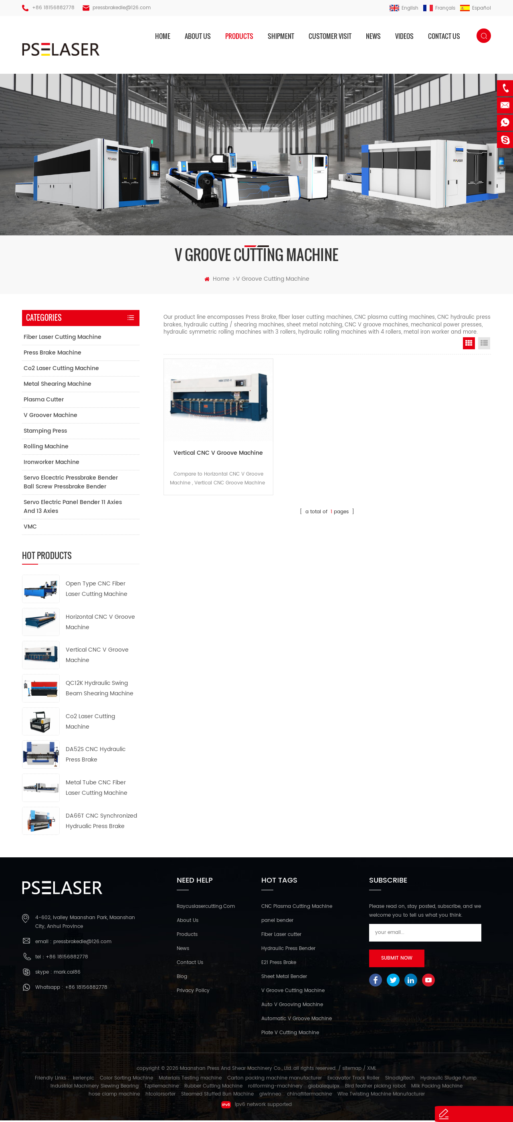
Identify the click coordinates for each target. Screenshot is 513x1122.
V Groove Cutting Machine (293, 992)
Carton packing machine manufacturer (274, 1079)
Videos (404, 36)
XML (371, 1070)
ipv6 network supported (256, 1106)
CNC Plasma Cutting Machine (296, 908)
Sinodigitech (400, 1079)
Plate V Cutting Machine (290, 1034)
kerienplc (83, 1079)
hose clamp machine (114, 1095)
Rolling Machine (46, 447)
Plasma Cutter (44, 400)
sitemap (352, 1070)
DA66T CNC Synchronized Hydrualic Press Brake (101, 822)
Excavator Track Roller (353, 1079)
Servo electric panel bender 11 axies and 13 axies (73, 508)
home (162, 36)
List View (484, 344)
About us (198, 36)
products (239, 36)
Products (187, 936)
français (439, 8)
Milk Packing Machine (437, 1087)
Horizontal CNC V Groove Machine (100, 623)
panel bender (277, 922)
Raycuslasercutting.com (206, 908)
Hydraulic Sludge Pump (448, 1079)
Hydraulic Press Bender (288, 950)
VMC (30, 528)
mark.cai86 (67, 974)
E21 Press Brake (278, 964)
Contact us (444, 36)
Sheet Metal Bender (284, 978)
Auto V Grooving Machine (292, 1006)
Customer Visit (330, 36)
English (404, 8)
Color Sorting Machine (126, 1079)
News (373, 36)
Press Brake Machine (52, 353)
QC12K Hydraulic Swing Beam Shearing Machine (99, 689)
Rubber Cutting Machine (213, 1087)
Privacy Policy (193, 992)
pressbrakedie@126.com (122, 8)
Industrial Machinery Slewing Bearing (94, 1087)
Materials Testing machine (190, 1079)
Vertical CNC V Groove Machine (215, 450)
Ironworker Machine (51, 463)
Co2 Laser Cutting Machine (61, 369)
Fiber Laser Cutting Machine (62, 338)
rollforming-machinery (275, 1087)
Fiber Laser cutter (281, 936)
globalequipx (323, 1087)
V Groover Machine (50, 416)
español (475, 8)
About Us (187, 922)
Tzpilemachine (161, 1087)
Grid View (469, 344)
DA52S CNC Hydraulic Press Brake (95, 756)
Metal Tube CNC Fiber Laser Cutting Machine (96, 789)
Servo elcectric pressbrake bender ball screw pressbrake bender (71, 483)
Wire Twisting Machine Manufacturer (381, 1095)
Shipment (281, 36)
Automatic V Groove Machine (296, 1020)
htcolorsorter (160, 1095)
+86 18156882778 (53, 8)
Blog (182, 978)
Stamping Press (45, 432)
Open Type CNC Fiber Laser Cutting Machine (96, 590)
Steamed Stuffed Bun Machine (217, 1095)
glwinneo (270, 1095)
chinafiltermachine (309, 1095)
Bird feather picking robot (375, 1087)
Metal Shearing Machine (57, 385)
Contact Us (190, 964)
